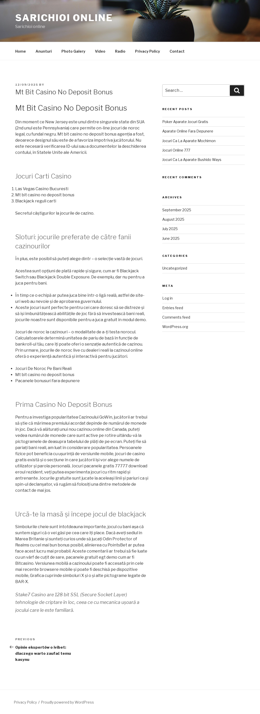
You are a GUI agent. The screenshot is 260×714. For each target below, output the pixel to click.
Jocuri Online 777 (176, 150)
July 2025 (170, 229)
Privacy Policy (147, 51)
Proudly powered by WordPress (67, 702)
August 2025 (173, 219)
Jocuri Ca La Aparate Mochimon (189, 141)
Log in (167, 298)
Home (20, 51)
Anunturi (44, 51)
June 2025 (171, 238)
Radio (120, 51)
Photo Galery (73, 51)
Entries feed (172, 308)
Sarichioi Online (64, 17)
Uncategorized (174, 268)
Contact (177, 51)
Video (100, 51)
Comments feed (176, 317)
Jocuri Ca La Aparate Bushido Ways (191, 159)
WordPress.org (175, 326)
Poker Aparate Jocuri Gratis (185, 122)
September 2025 (176, 210)
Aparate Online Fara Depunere (187, 131)
